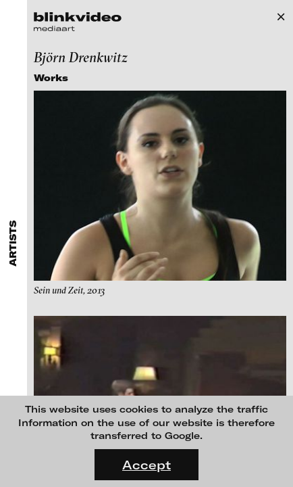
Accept (146, 464)
